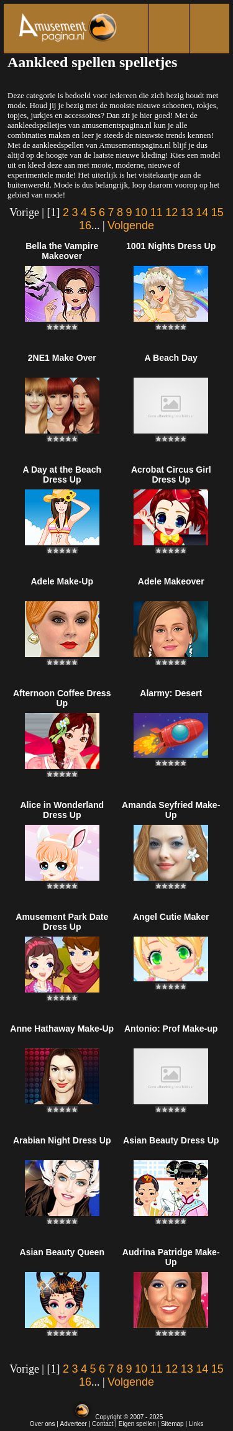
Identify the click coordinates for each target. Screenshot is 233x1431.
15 (217, 212)
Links (196, 1423)
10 (141, 212)
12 (171, 212)
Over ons (42, 1423)
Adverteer (73, 1423)
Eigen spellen (137, 1423)
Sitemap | (175, 1423)
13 (187, 212)
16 (85, 225)
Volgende (130, 225)
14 (202, 212)
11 (156, 212)
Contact (102, 1423)
